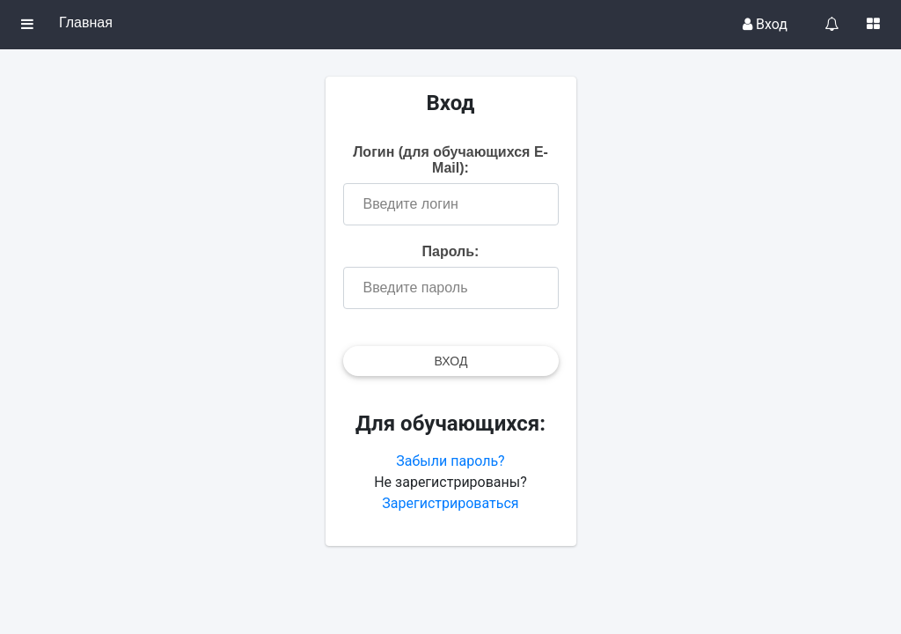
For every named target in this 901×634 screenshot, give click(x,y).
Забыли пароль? (450, 461)
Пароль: (451, 251)
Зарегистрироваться (450, 503)
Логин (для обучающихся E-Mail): (450, 159)
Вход (765, 24)
